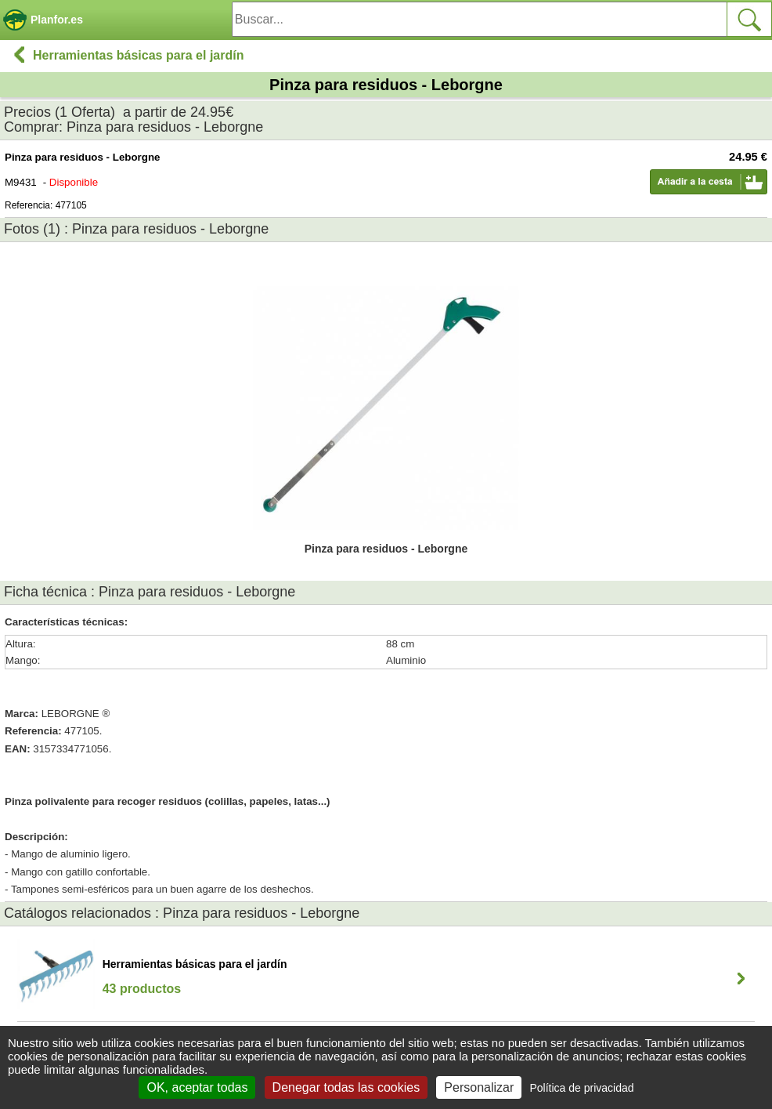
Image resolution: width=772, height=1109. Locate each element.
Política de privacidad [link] (581, 1088)
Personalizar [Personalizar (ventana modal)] (479, 1087)
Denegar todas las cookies (346, 1087)
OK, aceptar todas (196, 1087)
